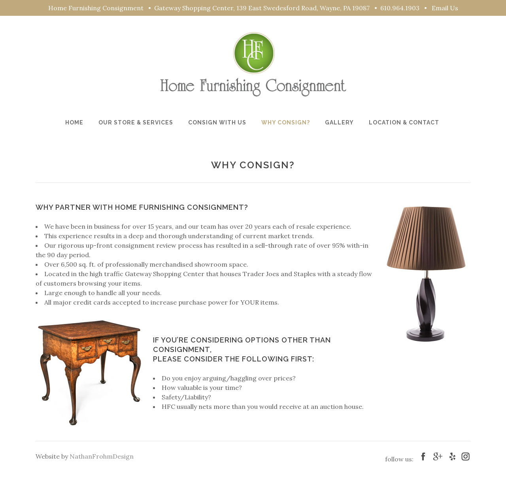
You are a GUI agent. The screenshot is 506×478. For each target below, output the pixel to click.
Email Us (445, 8)
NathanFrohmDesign (102, 456)
